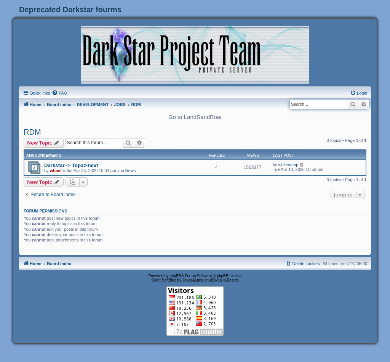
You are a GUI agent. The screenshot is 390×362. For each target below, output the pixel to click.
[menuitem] (59, 93)
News (130, 170)
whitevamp (288, 164)
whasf (56, 170)
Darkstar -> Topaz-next (71, 165)
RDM (32, 132)
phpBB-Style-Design (222, 280)
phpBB (175, 276)
